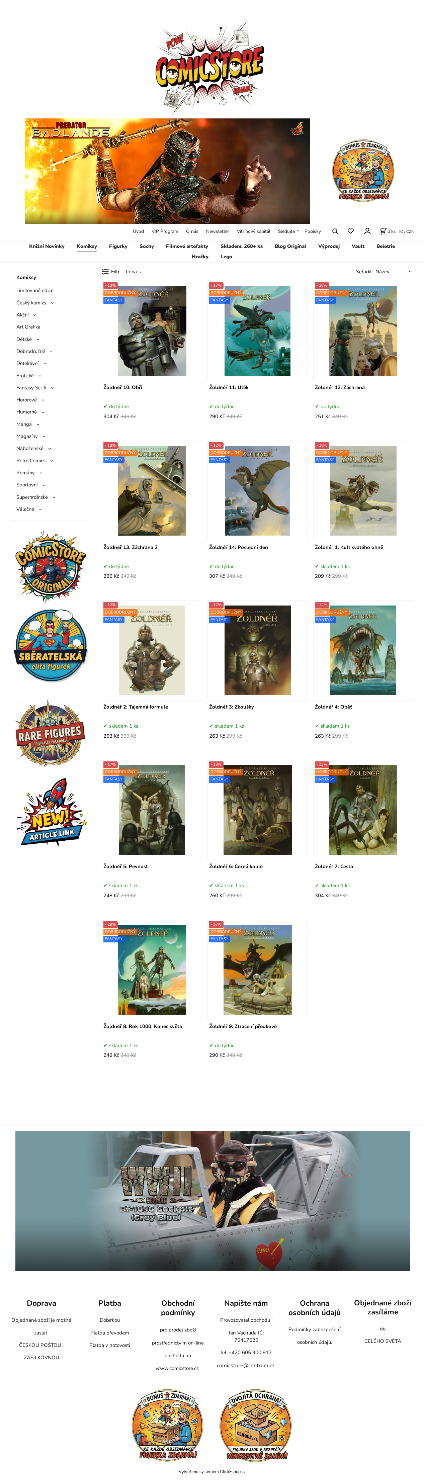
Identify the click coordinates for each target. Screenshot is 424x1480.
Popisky (313, 231)
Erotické (25, 375)
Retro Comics (31, 460)
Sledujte (286, 231)
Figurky (118, 246)
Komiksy (87, 246)
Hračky (200, 256)
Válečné (25, 509)
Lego (226, 256)
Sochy (147, 246)
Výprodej (329, 246)
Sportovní (26, 484)
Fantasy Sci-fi (31, 387)
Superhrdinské (32, 497)
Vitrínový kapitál (253, 231)
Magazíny (27, 436)
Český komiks (31, 302)
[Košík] (388, 231)
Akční (22, 314)
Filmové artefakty (187, 246)
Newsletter (217, 231)
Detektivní (27, 363)
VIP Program (165, 231)
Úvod (138, 231)
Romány (25, 472)
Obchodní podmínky (178, 1308)
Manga (24, 424)
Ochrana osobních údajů (314, 1308)
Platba (109, 1303)
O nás (192, 231)
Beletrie (385, 246)
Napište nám (246, 1303)
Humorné (26, 411)
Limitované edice (35, 290)
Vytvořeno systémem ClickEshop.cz (212, 1471)
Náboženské (30, 448)
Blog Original (290, 246)
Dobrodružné (30, 351)
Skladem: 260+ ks (242, 246)
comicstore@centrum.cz (245, 1365)
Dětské (24, 339)
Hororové (26, 399)
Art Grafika (28, 326)
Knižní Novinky (47, 246)
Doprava (41, 1303)
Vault (358, 246)
